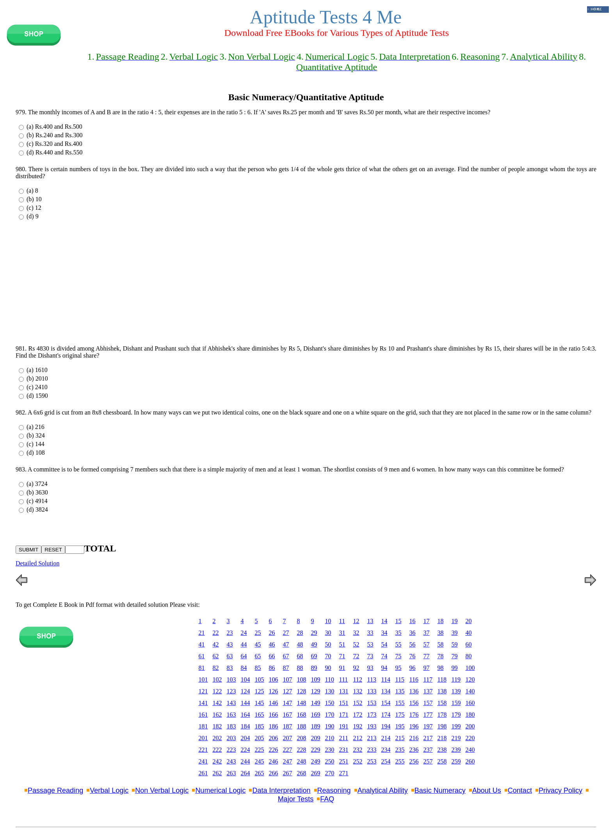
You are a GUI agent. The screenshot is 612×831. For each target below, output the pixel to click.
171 (344, 714)
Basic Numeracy (440, 790)
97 (426, 667)
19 (455, 621)
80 (469, 656)
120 (470, 679)
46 (272, 644)
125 (259, 691)
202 (217, 738)
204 (245, 738)
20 (469, 621)
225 (259, 749)
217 (428, 738)
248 (301, 761)
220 (470, 738)
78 (441, 656)
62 (216, 656)
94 (384, 667)
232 (358, 749)
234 (386, 749)
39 (455, 632)
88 (300, 667)
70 (328, 656)
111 (343, 679)
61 (202, 656)
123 (231, 691)
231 (344, 749)
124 (245, 691)
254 (386, 761)
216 (414, 738)
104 (245, 679)
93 (370, 667)
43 (230, 644)
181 (203, 726)
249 (315, 761)
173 (372, 714)
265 (259, 773)
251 (344, 761)
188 (301, 726)
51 (342, 644)
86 (272, 667)
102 (217, 679)
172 (358, 714)
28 (300, 632)
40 (469, 632)
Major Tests (296, 799)
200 (470, 726)
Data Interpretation (281, 790)
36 (412, 632)
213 (372, 738)
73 (370, 656)
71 (342, 656)
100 (470, 667)
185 (259, 726)
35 (398, 632)
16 (412, 621)
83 (230, 667)
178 (442, 714)
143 (231, 703)
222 (217, 749)
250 (329, 761)
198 (442, 726)
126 (273, 691)
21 (202, 632)
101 (203, 679)
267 (287, 773)
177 (428, 714)
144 (245, 703)
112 (357, 679)
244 (245, 761)
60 (469, 644)
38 (441, 632)
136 (414, 691)
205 (259, 738)
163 (231, 714)
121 (203, 691)
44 (244, 644)
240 (470, 749)
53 (370, 644)
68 (300, 656)
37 (426, 632)
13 (370, 621)
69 (314, 656)
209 (315, 738)
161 (203, 714)
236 (414, 749)
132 (358, 691)
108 (301, 679)
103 (231, 679)
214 (386, 738)
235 (400, 749)
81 (202, 667)
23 (230, 632)
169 (315, 714)
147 (287, 703)
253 (372, 761)
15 (398, 621)
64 (244, 656)
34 (384, 632)
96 (412, 667)
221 (203, 749)
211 (343, 738)
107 (287, 679)
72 (356, 656)
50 (328, 644)
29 (314, 632)
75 (398, 656)
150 (329, 703)
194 (386, 726)
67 (286, 656)
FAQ (327, 799)
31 (342, 632)
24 (244, 632)
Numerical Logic (220, 790)
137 (428, 691)
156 (414, 703)
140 (470, 691)
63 (230, 656)
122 (217, 691)
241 (203, 761)
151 (344, 703)
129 (315, 691)
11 (342, 621)
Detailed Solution (37, 563)
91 (342, 667)
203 (231, 738)
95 (398, 667)
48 (300, 644)
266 (273, 773)
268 (301, 773)
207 (287, 738)
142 (217, 703)
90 (328, 667)
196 (414, 726)
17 (426, 621)
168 (301, 714)
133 (372, 691)
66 (272, 656)
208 (301, 738)
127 (287, 691)
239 (456, 749)
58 (441, 644)
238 (442, 749)
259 (456, 761)
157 (428, 703)
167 (287, 714)
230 (329, 749)
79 (455, 656)
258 (442, 761)
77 (426, 656)
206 (273, 738)
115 (399, 679)
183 (231, 726)
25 (258, 632)
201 (203, 738)
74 (384, 656)
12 (356, 621)
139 (456, 691)
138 (442, 691)
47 (286, 644)
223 (231, 749)
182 (217, 726)
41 (202, 644)
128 (301, 691)
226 (273, 749)
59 (455, 644)
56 (412, 644)
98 (441, 667)
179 (456, 714)
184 (245, 726)
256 (414, 761)
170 (329, 714)
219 (456, 738)
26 (272, 632)
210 (329, 738)
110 (329, 679)
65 (258, 656)
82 (216, 667)
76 (412, 656)
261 (203, 773)
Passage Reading (55, 790)
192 (358, 726)
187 (287, 726)
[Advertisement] (306, 284)
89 (314, 667)
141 (203, 703)
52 (356, 644)
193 (372, 726)
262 (217, 773)
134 (386, 691)
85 (258, 667)
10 (328, 621)
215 (400, 738)
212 (358, 738)
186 (273, 726)
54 (384, 644)
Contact (520, 790)
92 (356, 667)
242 (217, 761)
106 (273, 679)
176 (414, 714)
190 (329, 726)
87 (286, 667)
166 (273, 714)
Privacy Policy (560, 790)
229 (315, 749)
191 (344, 726)
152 (358, 703)
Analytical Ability (383, 790)
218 (442, 738)
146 (273, 703)
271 (344, 773)
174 (386, 714)
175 (400, 714)
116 (413, 679)
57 (426, 644)
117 (427, 679)
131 (344, 691)
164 (245, 714)
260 (470, 761)
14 (384, 621)
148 (301, 703)
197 (428, 726)
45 (258, 644)
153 (372, 703)
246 (273, 761)
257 (428, 761)
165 (259, 714)
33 (370, 632)
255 (400, 761)
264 (245, 773)
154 (386, 703)
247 (287, 761)
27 (286, 632)
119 (456, 679)
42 (216, 644)
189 (315, 726)
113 (371, 679)
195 (400, 726)
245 (259, 761)
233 (372, 749)
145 (259, 703)
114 (385, 679)
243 (231, 761)
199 (456, 726)
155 (400, 703)
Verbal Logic (109, 790)
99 (455, 667)
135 (400, 691)
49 (314, 644)
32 (356, 632)
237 (428, 749)
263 (231, 773)
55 (398, 644)
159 (456, 703)
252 (358, 761)
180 (470, 714)
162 (217, 714)
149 (315, 703)
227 (287, 749)
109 (315, 679)
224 (245, 749)
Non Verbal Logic (162, 790)
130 (329, 691)
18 (441, 621)
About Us (486, 790)
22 (216, 632)
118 (442, 679)
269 (315, 773)
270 (329, 773)
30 (328, 632)
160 (470, 703)
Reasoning (334, 790)
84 (244, 667)
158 (442, 703)
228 (301, 749)
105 (259, 679)
